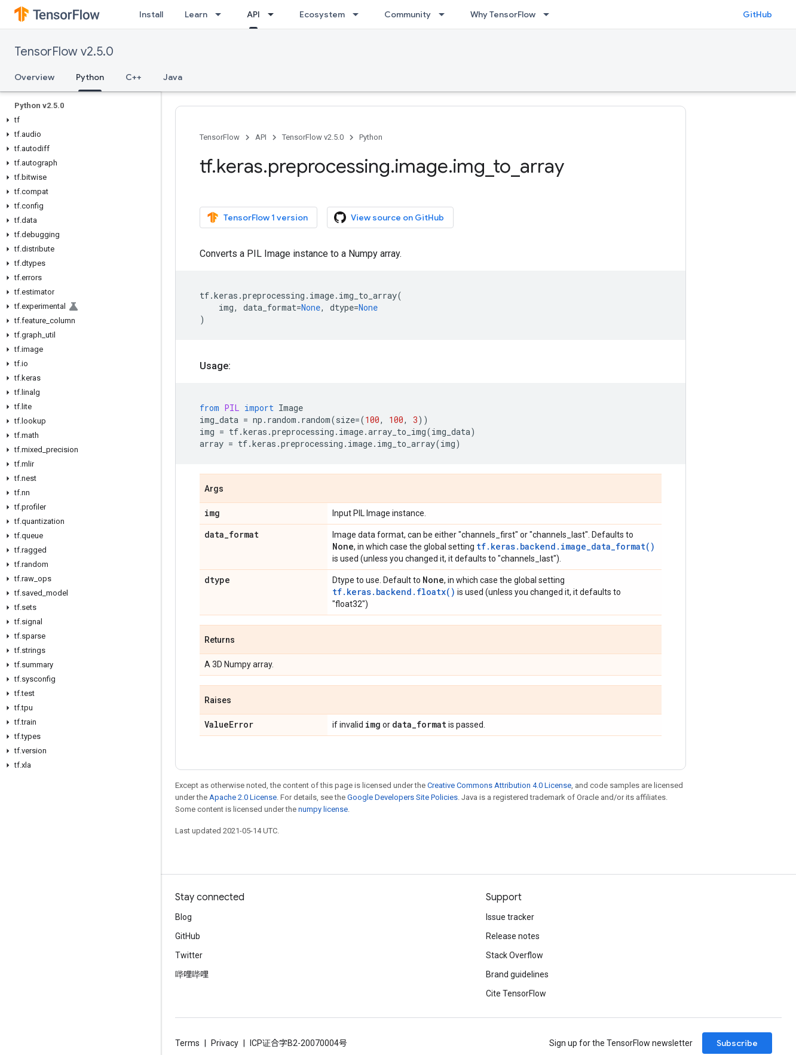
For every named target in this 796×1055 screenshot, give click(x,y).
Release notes (513, 936)
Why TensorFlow (502, 14)
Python (370, 137)
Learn (196, 14)
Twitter (189, 955)
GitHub (757, 14)
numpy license (323, 809)
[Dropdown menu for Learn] (221, 14)
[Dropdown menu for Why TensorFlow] (549, 14)
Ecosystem (322, 14)
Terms (187, 1043)
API (261, 137)
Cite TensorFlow (516, 993)
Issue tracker (510, 917)
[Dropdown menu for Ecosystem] (359, 14)
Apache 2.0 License (243, 797)
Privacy (224, 1043)
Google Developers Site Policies (402, 797)
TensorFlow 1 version (257, 217)
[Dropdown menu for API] (274, 14)
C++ (133, 77)
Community (407, 14)
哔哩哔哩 (192, 974)
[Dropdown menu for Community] (445, 14)
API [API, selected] (253, 14)
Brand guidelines (517, 974)
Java (172, 77)
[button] (78, 120)
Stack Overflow (514, 955)
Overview (34, 77)
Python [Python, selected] (90, 77)
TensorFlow (220, 137)
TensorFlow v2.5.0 (64, 51)
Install (151, 14)
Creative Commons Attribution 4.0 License (499, 785)
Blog (183, 917)
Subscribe (737, 1043)
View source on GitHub (389, 217)
